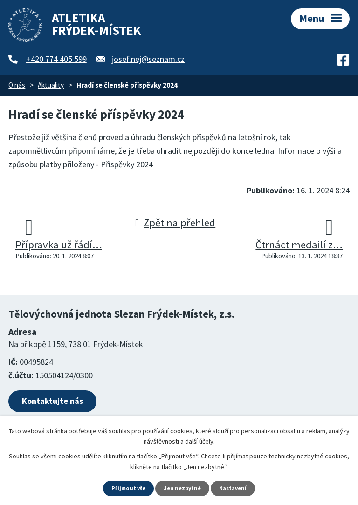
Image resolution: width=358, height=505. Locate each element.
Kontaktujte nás (52, 401)
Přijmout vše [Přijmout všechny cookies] (125, 488)
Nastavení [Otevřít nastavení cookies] (237, 488)
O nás (16, 85)
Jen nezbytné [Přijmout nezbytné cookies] (183, 488)
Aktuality (51, 85)
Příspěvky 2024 (127, 164)
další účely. (200, 440)
